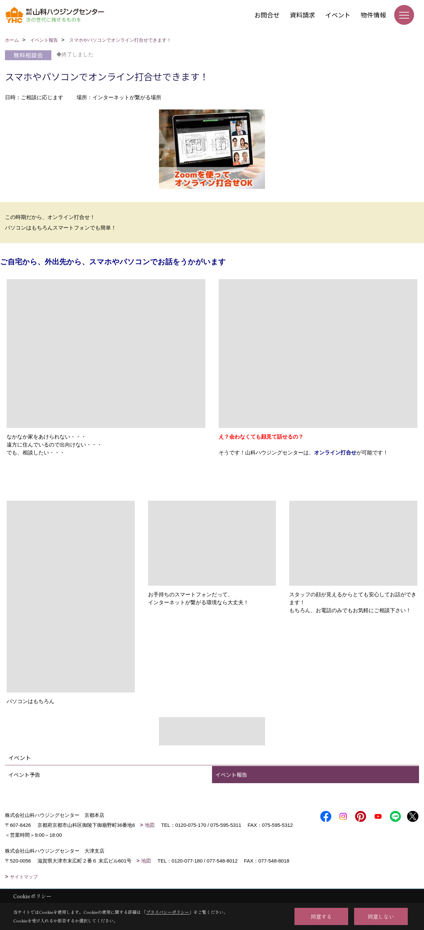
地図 (150, 825)
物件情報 (373, 14)
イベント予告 (24, 775)
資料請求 (302, 14)
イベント (337, 14)
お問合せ (267, 14)
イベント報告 (231, 775)
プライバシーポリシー (167, 912)
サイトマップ (24, 876)
